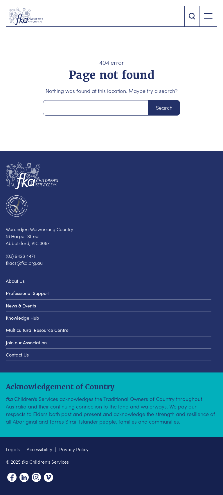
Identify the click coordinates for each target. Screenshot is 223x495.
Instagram (36, 477)
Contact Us (17, 354)
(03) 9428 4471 (20, 256)
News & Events (21, 305)
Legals (13, 449)
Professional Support (28, 293)
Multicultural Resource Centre (37, 330)
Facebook (12, 477)
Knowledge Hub (22, 317)
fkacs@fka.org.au (24, 263)
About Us (15, 281)
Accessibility (39, 449)
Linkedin (24, 477)
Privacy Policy (74, 449)
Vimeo (48, 477)
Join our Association (26, 342)
